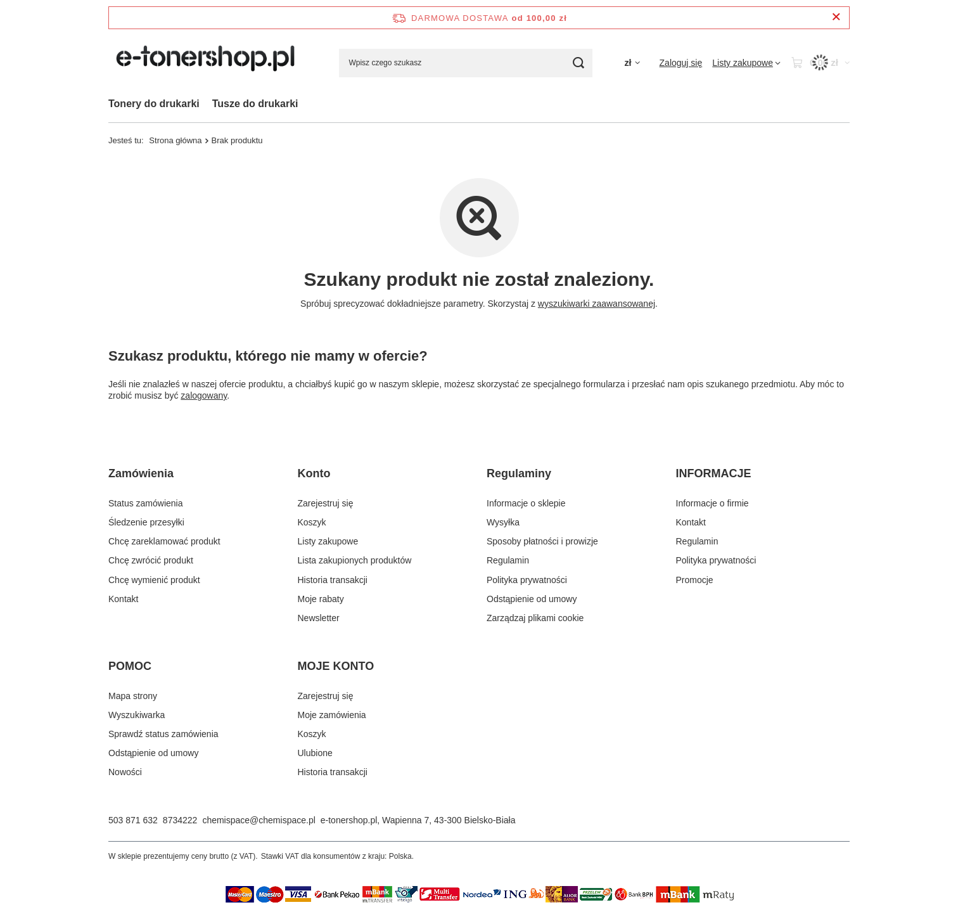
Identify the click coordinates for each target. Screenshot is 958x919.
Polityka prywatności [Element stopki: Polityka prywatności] (527, 580)
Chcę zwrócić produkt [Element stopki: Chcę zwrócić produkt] (150, 560)
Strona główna (175, 140)
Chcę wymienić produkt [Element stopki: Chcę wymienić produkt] (154, 580)
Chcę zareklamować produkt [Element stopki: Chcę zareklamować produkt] (164, 541)
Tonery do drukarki (154, 103)
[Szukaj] (578, 63)
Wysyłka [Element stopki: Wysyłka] (503, 522)
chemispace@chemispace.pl (258, 820)
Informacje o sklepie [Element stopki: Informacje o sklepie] (526, 503)
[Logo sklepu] (207, 62)
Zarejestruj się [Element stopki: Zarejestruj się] (326, 503)
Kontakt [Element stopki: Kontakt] (123, 599)
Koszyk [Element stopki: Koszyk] (312, 522)
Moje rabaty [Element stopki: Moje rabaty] (321, 599)
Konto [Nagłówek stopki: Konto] (314, 473)
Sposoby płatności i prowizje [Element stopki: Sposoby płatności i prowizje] (542, 541)
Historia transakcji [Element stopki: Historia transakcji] (332, 580)
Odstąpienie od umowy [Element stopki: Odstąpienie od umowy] (532, 599)
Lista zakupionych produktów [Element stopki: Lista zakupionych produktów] (355, 560)
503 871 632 (133, 820)
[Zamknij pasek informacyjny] (836, 17)
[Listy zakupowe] (746, 62)
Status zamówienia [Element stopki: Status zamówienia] (145, 503)
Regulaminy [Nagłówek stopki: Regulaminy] (519, 473)
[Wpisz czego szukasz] (465, 63)
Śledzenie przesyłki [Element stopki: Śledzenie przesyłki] (146, 522)
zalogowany (204, 395)
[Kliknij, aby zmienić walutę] (631, 63)
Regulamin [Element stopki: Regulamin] (508, 560)
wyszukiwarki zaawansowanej (596, 304)
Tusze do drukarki (255, 103)
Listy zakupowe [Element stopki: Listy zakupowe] (328, 541)
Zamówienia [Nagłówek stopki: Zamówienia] (141, 473)
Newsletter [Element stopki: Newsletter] (319, 618)
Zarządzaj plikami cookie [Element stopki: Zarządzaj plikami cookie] (535, 618)
